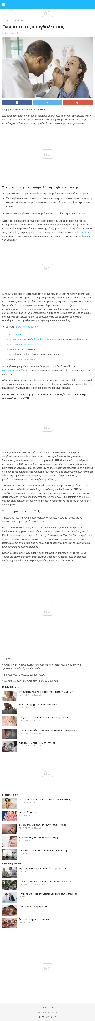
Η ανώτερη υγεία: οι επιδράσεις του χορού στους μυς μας (46, 881)
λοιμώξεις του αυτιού (26, 326)
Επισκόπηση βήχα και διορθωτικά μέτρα (38, 704)
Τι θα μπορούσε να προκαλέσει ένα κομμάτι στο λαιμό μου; (46, 692)
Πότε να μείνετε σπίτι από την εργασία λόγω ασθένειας (45, 799)
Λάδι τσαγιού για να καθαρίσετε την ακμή (38, 838)
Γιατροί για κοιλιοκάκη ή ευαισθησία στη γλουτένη (43, 850)
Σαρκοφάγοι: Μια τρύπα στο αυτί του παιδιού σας (42, 825)
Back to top (47, 1008)
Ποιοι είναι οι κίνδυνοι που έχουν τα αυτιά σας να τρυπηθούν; (48, 730)
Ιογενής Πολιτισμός (28, 812)
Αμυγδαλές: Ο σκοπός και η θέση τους (37, 743)
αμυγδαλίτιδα (20, 339)
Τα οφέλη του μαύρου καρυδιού (34, 919)
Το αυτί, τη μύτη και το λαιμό (13, 20)
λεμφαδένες (83, 232)
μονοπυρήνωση (32, 309)
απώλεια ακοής (14, 334)
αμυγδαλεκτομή (11, 370)
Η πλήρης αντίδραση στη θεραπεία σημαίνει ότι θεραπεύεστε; (48, 894)
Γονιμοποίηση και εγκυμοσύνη (33, 906)
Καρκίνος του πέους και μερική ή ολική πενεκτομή (42, 868)
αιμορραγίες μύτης (24, 344)
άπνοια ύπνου (28, 359)
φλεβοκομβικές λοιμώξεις (43, 339)
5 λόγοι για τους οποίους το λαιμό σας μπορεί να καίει (44, 717)
